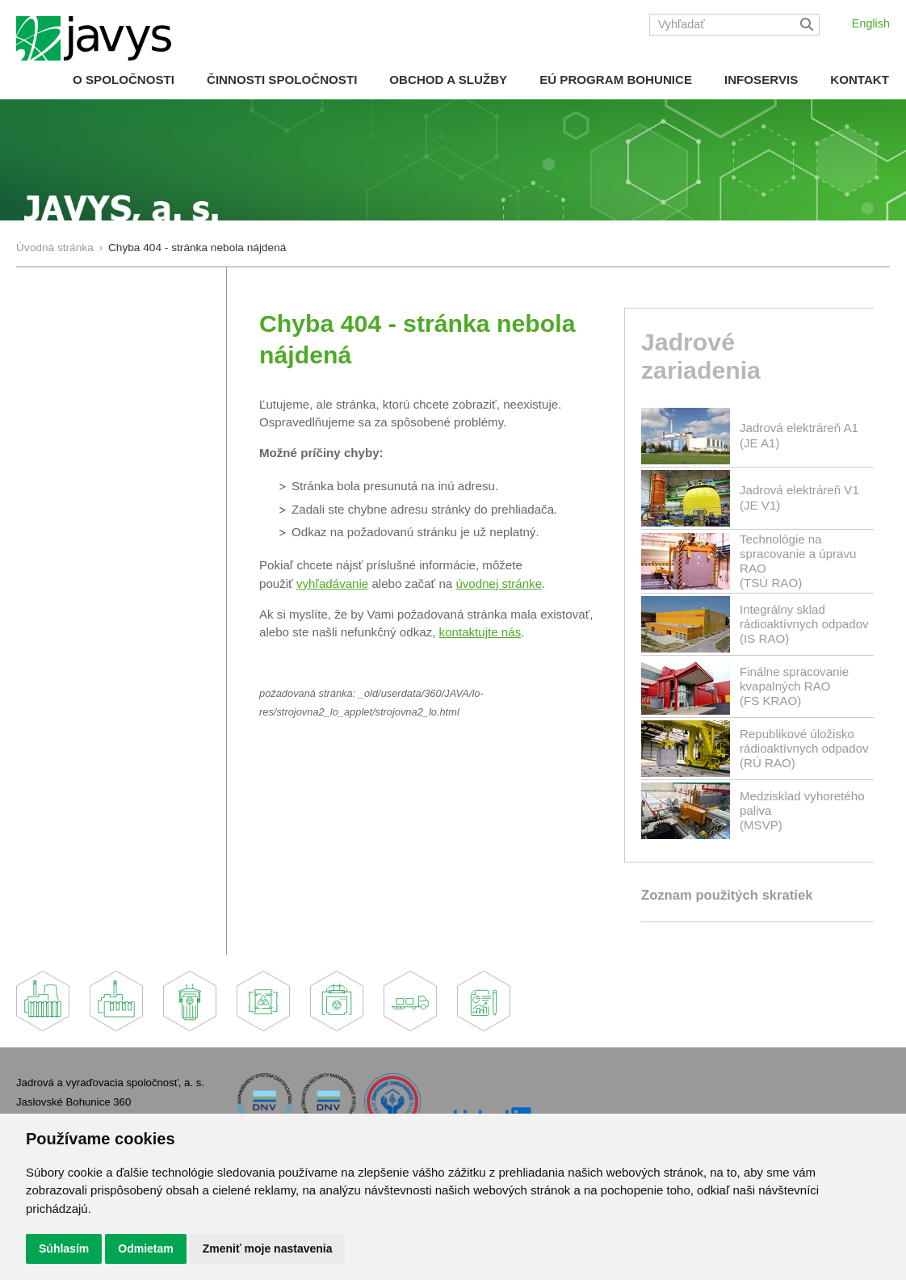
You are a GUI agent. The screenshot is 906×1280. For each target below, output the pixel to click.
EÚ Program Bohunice (615, 79)
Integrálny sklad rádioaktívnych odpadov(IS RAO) (804, 623)
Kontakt (859, 79)
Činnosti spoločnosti (282, 79)
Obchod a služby (448, 79)
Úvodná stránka (55, 247)
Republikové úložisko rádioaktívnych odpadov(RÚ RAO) (804, 748)
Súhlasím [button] (64, 1248)
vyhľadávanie (332, 583)
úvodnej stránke (498, 583)
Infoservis (761, 79)
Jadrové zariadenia (701, 356)
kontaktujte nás (480, 632)
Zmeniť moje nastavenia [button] (268, 1248)
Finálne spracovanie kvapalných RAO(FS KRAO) (794, 686)
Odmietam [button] (145, 1248)
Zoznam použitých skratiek (726, 895)
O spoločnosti (123, 79)
